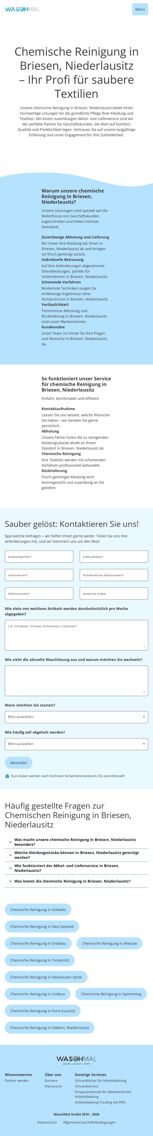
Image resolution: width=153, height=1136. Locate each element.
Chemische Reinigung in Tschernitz (39, 960)
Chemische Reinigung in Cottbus (37, 993)
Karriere (51, 1080)
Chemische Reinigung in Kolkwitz (38, 909)
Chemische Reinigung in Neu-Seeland (42, 926)
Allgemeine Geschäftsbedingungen (89, 1122)
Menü (140, 9)
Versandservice (86, 1086)
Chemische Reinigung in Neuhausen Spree (46, 977)
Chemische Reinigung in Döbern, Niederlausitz (49, 1027)
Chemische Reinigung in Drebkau (38, 943)
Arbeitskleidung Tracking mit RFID (100, 1102)
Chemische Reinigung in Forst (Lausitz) (42, 1010)
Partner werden (17, 1080)
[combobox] (76, 716)
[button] (76, 842)
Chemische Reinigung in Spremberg (111, 993)
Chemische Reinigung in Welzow (109, 943)
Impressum (53, 1086)
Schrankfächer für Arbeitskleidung (100, 1080)
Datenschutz (47, 1122)
